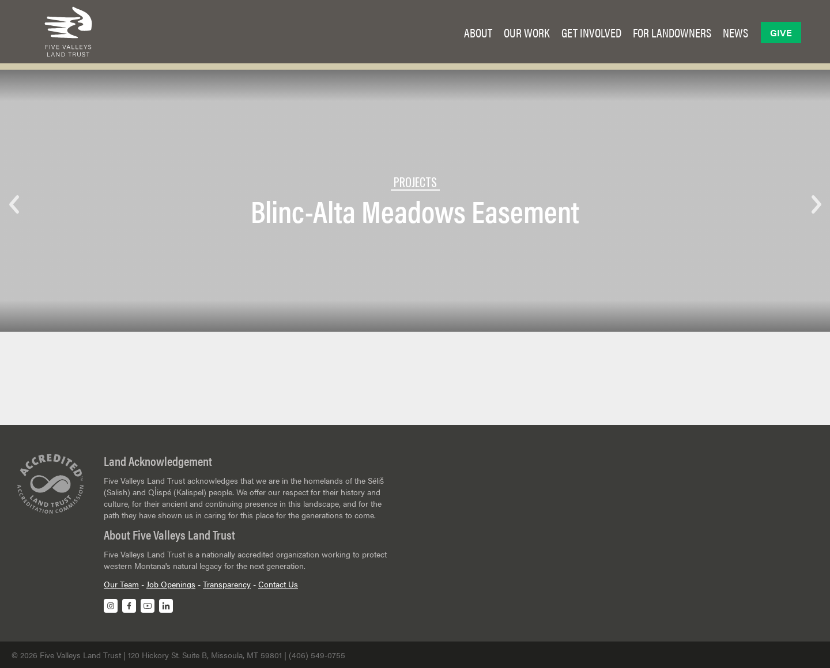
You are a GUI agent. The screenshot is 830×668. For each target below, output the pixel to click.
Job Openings (170, 584)
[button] (478, 32)
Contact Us (278, 584)
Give (781, 32)
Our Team (121, 584)
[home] (68, 32)
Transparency (227, 584)
